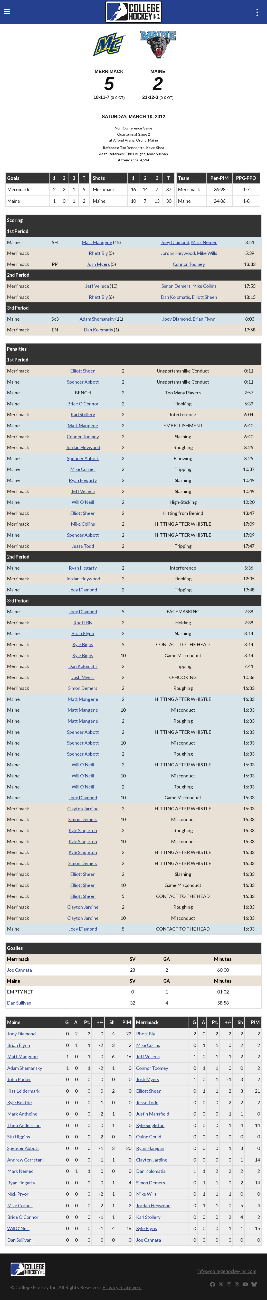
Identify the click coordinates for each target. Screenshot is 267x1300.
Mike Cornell (83, 469)
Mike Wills (207, 253)
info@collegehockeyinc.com (226, 1271)
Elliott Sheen (204, 297)
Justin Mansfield (152, 1114)
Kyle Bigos (82, 644)
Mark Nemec (204, 242)
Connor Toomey (189, 264)
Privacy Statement (122, 1287)
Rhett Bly (98, 253)
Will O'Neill (83, 502)
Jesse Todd (83, 546)
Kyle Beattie (19, 1102)
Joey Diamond (175, 242)
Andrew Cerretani (25, 1160)
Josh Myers (98, 264)
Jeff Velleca (97, 286)
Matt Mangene (97, 242)
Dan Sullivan (19, 1003)
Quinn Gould (148, 1136)
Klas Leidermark (23, 1091)
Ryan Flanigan (150, 1148)
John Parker (19, 1079)
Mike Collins (204, 286)
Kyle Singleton (83, 830)
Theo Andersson (24, 1125)
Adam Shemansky (97, 319)
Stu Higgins (18, 1136)
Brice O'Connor (83, 403)
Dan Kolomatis (175, 297)
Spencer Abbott (83, 382)
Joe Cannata (19, 970)
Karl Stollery (83, 414)
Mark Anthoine (22, 1114)
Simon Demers (175, 286)
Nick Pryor (17, 1194)
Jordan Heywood (177, 253)
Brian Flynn (204, 319)
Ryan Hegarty (83, 480)
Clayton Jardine (83, 808)
